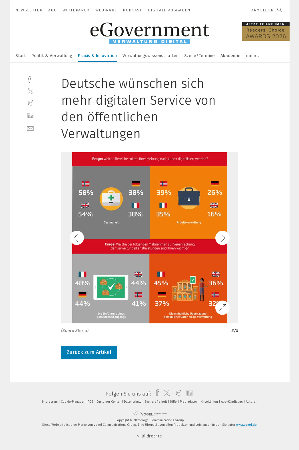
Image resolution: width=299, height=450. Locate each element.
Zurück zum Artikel (89, 352)
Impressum (50, 402)
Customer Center (109, 402)
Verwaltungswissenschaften (150, 55)
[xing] (30, 103)
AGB (91, 402)
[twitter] (30, 91)
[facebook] (30, 78)
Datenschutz (133, 402)
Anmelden (262, 10)
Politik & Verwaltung (51, 55)
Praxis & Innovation (97, 55)
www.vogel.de (246, 425)
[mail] (30, 127)
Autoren (251, 402)
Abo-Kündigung (232, 402)
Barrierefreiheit (156, 402)
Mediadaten (189, 402)
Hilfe (174, 402)
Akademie (230, 55)
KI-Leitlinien (210, 402)
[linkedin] (30, 115)
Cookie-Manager (73, 402)
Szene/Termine (199, 55)
